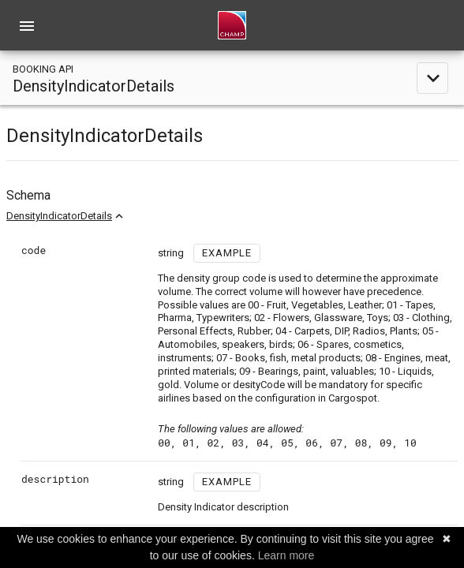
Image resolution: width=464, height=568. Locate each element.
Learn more (286, 555)
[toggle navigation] (232, 77)
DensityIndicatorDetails (59, 216)
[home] (232, 25)
